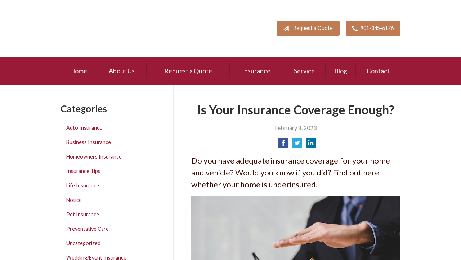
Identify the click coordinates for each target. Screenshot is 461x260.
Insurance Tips (83, 171)
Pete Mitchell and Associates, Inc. (103, 28)
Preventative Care (87, 229)
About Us (122, 71)
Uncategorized (83, 243)
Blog (340, 71)
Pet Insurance (82, 214)
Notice (74, 200)
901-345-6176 (371, 28)
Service (304, 71)
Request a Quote (306, 28)
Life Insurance (82, 185)
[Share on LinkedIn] (311, 145)
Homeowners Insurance (94, 156)
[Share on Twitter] (297, 145)
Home (78, 71)
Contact (378, 71)
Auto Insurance (84, 128)
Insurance (256, 71)
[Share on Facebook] (283, 145)
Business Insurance (88, 142)
